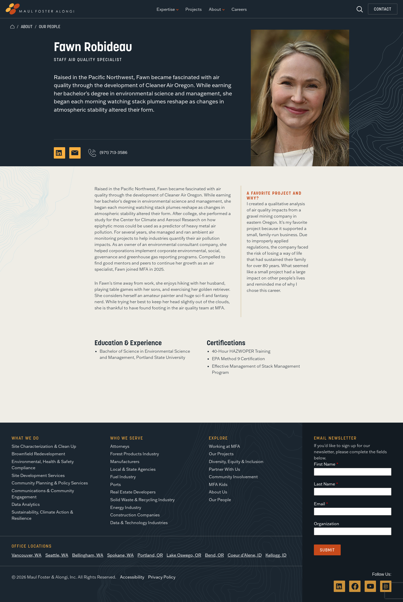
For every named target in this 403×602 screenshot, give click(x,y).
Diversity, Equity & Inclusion (236, 461)
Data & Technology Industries (139, 522)
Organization (326, 523)
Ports (115, 484)
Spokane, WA (120, 555)
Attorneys (119, 446)
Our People (49, 26)
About (216, 9)
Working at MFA (224, 446)
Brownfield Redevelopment (38, 453)
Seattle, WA (56, 555)
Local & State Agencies (133, 469)
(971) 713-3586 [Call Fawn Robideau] (107, 152)
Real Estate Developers (133, 491)
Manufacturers (124, 461)
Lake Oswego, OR (184, 555)
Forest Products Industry (134, 453)
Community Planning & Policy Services (50, 482)
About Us (218, 491)
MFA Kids (218, 484)
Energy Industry (125, 507)
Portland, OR (150, 555)
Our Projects (221, 453)
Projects (193, 9)
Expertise (167, 9)
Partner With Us (224, 469)
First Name (324, 464)
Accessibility (132, 577)
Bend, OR (214, 555)
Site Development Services (38, 475)
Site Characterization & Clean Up (44, 446)
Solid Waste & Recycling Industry (142, 499)
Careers (239, 9)
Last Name (324, 483)
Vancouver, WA (26, 555)
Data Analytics (26, 504)
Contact (382, 9)
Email (319, 503)
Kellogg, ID (275, 555)
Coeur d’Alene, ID (245, 555)
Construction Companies (135, 514)
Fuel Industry (123, 476)
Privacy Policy (161, 577)
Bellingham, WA (87, 555)
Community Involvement (233, 476)
